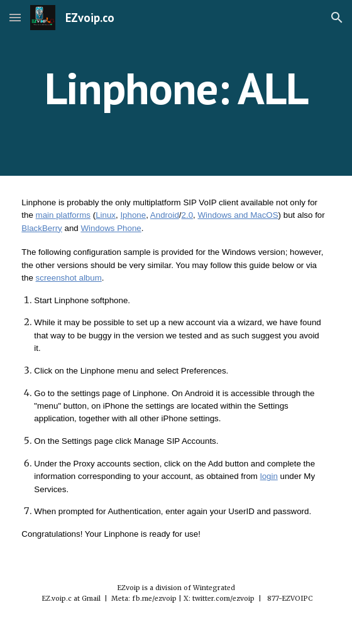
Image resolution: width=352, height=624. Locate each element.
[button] (15, 17)
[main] (175, 88)
